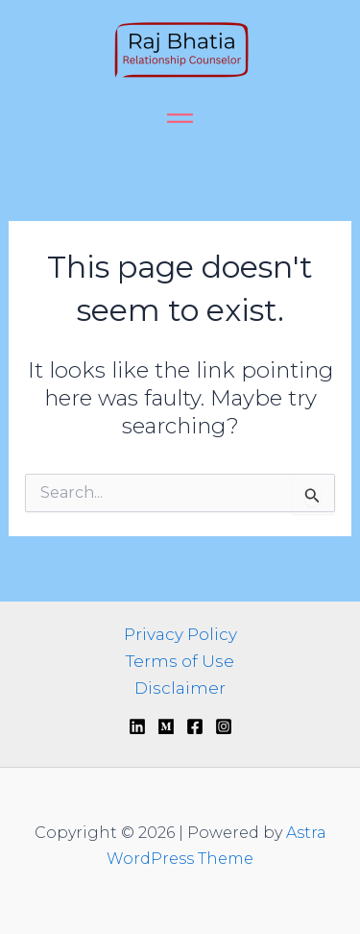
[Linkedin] (137, 726)
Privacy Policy (180, 634)
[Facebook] (195, 726)
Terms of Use (180, 661)
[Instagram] (223, 726)
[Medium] (166, 726)
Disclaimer (180, 688)
